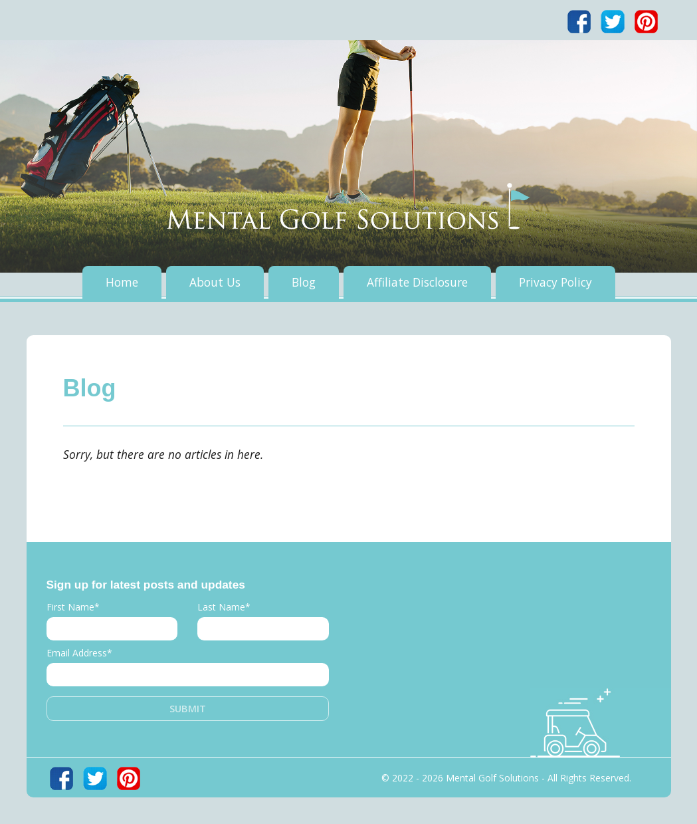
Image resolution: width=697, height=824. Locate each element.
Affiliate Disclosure (417, 282)
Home (122, 282)
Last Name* (223, 607)
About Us (215, 282)
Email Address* (79, 652)
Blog (304, 282)
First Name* (73, 607)
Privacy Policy (555, 282)
